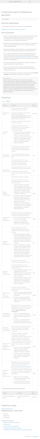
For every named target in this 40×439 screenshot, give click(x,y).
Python (8, 101)
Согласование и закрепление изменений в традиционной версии (18, 430)
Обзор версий (7, 424)
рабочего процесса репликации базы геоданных (21, 366)
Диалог (3, 101)
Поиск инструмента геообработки (11, 426)
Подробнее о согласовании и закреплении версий (13, 29)
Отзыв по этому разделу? (33, 436)
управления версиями (22, 56)
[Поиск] (30, 1)
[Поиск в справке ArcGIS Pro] (19, 2)
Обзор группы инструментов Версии (12, 422)
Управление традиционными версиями (12, 428)
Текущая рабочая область (7, 409)
